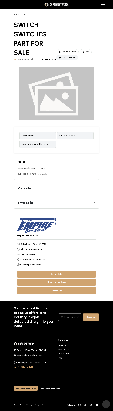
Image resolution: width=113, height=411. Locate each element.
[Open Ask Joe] (106, 404)
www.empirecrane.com (30, 264)
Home (16, 14)
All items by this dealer (56, 282)
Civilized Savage (26, 405)
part (26, 14)
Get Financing (56, 290)
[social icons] (79, 404)
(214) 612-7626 (24, 366)
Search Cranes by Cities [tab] (50, 388)
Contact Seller (57, 274)
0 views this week (67, 52)
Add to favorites (67, 58)
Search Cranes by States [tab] (26, 388)
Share (85, 52)
